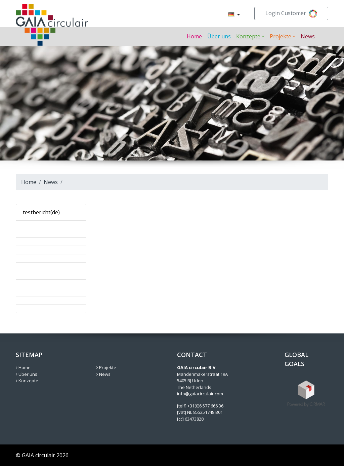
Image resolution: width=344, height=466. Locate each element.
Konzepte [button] (248, 36)
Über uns (219, 36)
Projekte (106, 367)
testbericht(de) (41, 212)
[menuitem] (231, 15)
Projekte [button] (280, 36)
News (308, 36)
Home (194, 36)
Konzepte (27, 381)
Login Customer (291, 13)
